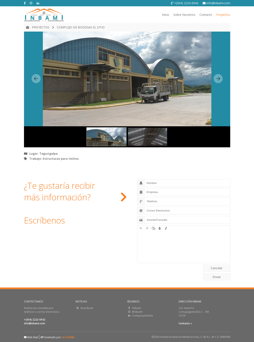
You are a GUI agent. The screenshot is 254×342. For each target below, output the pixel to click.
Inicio (165, 15)
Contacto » (185, 323)
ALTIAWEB (68, 337)
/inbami (134, 308)
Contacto (205, 15)
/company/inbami (140, 315)
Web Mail (31, 337)
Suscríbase (84, 308)
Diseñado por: (50, 337)
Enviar (217, 277)
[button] (141, 228)
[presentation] (141, 228)
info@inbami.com (216, 3)
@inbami (134, 312)
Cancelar (216, 268)
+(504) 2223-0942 (184, 3)
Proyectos (223, 15)
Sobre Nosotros (184, 15)
